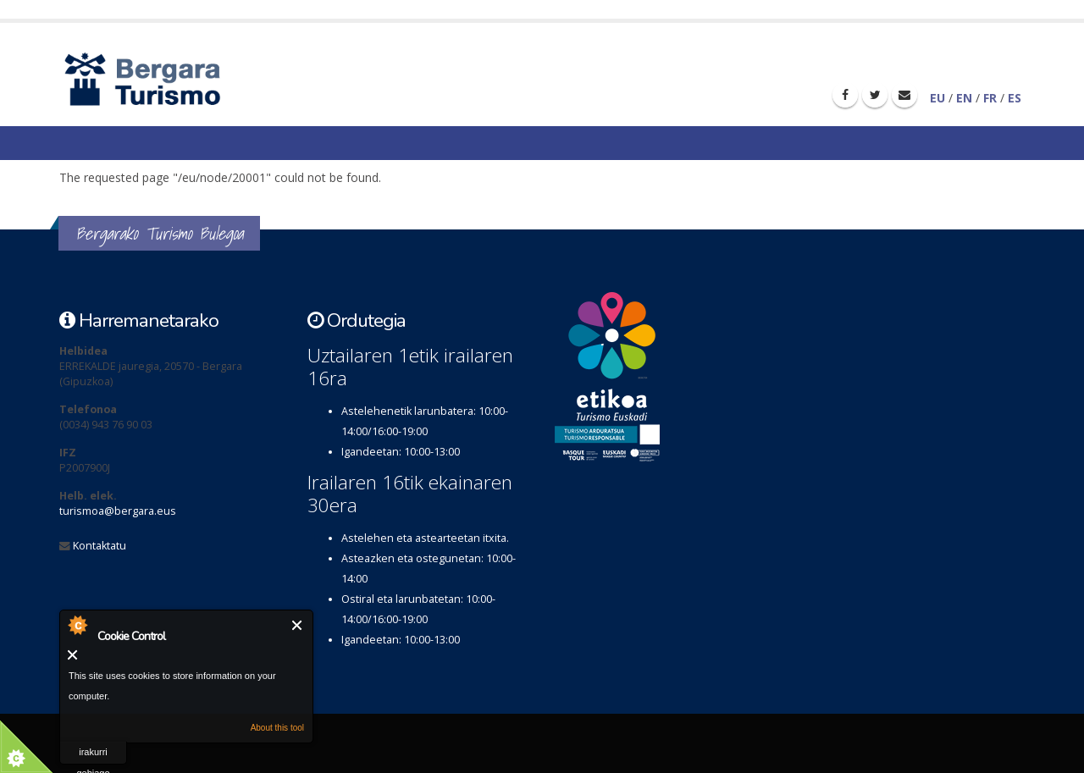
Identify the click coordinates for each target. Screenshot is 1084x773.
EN (964, 98)
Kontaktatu (99, 545)
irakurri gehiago (92, 756)
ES (1014, 98)
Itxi (297, 625)
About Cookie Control (77, 624)
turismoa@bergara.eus (117, 511)
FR (990, 98)
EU (937, 98)
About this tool (277, 727)
